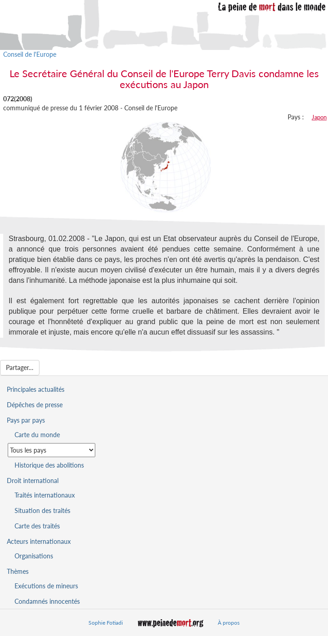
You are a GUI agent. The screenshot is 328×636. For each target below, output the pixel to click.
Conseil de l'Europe (29, 54)
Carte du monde (37, 435)
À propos (229, 622)
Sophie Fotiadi (105, 622)
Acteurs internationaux (39, 541)
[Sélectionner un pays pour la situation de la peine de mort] (51, 450)
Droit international (33, 480)
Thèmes (18, 571)
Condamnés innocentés (47, 601)
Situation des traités (42, 510)
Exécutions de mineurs (46, 586)
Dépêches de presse (35, 405)
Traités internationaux (45, 495)
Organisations (34, 556)
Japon (319, 117)
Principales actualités (35, 389)
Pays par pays (26, 420)
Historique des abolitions (49, 465)
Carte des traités (37, 526)
